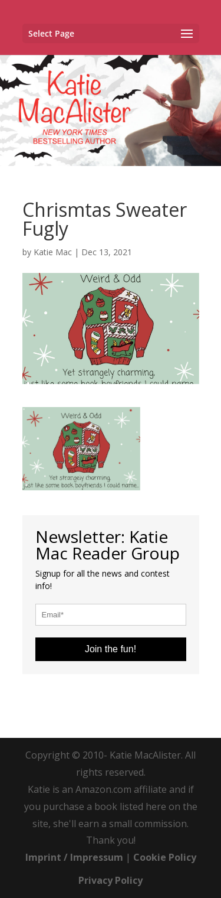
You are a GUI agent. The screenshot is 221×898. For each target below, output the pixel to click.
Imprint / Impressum (74, 857)
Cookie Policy (164, 857)
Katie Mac (53, 252)
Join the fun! (110, 649)
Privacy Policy (110, 880)
